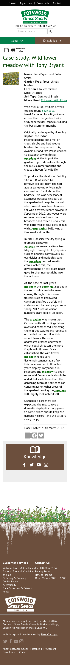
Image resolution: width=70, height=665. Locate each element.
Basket (12, 3)
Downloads (43, 3)
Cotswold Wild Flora (54, 100)
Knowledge (52, 41)
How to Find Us (43, 574)
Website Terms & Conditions (19, 568)
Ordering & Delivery (14, 578)
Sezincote (48, 110)
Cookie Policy (10, 581)
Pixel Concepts (49, 634)
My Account (26, 3)
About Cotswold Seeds (15, 648)
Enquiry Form (42, 571)
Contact (57, 3)
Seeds (17, 41)
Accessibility (9, 585)
